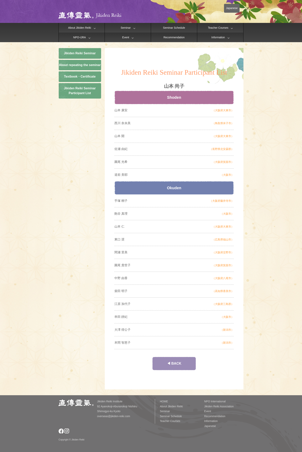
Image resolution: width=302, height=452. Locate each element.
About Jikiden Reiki (79, 27)
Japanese (232, 8)
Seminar (126, 27)
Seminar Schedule (174, 27)
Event (125, 37)
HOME (164, 401)
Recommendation (174, 37)
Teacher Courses (218, 27)
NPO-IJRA (79, 37)
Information (218, 37)
